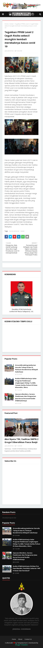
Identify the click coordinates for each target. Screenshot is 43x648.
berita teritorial (14, 231)
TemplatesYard (22, 643)
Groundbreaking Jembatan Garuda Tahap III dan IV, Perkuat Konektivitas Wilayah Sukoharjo (26, 368)
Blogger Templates (21, 645)
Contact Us (28, 639)
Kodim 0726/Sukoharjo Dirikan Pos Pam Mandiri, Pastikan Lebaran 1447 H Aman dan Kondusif (26, 568)
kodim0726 (10, 51)
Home (7, 24)
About (20, 639)
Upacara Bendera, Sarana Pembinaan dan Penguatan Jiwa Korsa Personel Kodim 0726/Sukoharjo (25, 397)
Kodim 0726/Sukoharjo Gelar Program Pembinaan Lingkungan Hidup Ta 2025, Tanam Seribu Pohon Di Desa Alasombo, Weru (26, 382)
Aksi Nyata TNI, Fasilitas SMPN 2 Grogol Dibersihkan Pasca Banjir (21, 441)
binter (12, 24)
